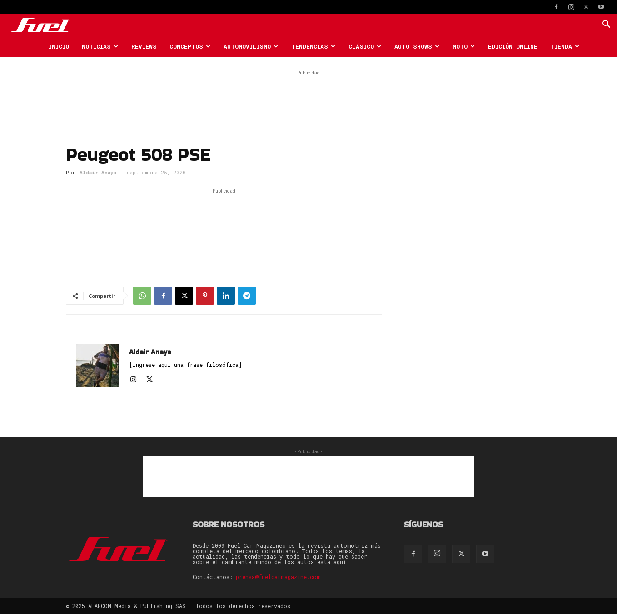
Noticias (100, 46)
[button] (606, 25)
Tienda (564, 46)
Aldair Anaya (98, 172)
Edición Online (512, 46)
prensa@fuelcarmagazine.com (278, 576)
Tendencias (313, 46)
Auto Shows (416, 46)
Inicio (59, 46)
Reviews (144, 46)
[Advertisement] (308, 98)
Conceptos (189, 46)
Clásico (364, 46)
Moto (464, 46)
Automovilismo (251, 46)
